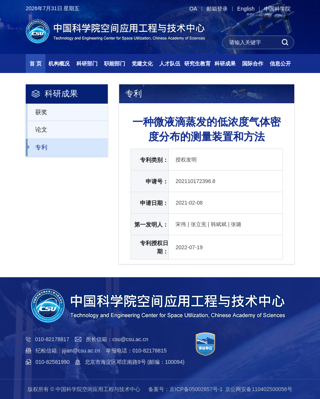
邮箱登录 (217, 8)
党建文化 (142, 64)
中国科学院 (277, 8)
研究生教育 (197, 64)
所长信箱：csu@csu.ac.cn (117, 339)
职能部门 (114, 64)
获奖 (37, 112)
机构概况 (59, 64)
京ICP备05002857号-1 (195, 389)
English (246, 8)
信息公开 (280, 64)
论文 (37, 129)
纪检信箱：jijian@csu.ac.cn (68, 351)
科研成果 (225, 64)
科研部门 (87, 64)
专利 (37, 147)
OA (193, 8)
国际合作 (252, 64)
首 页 (36, 64)
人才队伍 (169, 64)
